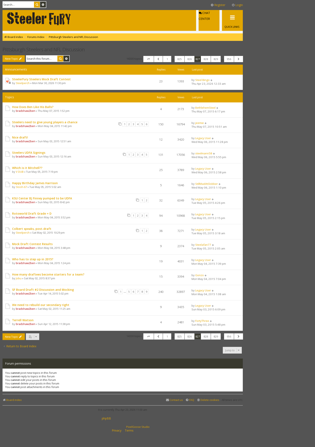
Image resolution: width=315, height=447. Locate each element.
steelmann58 (203, 153)
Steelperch (23, 83)
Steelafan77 (203, 245)
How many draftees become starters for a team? (48, 274)
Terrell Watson (23, 320)
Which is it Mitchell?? (27, 168)
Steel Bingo (202, 80)
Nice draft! (20, 137)
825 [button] (179, 59)
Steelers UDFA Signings (28, 153)
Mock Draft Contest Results (32, 244)
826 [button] (189, 59)
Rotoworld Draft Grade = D (32, 213)
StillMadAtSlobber (206, 184)
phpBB (106, 418)
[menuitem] (208, 400)
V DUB (20, 172)
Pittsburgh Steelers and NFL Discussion (44, 49)
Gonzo (199, 275)
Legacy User (203, 138)
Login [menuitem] (237, 5)
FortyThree (202, 321)
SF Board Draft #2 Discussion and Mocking (43, 290)
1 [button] (167, 59)
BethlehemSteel (205, 108)
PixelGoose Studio (138, 427)
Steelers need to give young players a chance (44, 122)
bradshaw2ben (25, 111)
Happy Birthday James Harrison (35, 183)
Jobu (18, 278)
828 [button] (206, 59)
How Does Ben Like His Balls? (32, 107)
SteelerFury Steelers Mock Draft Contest (41, 79)
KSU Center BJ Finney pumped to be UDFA (42, 198)
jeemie (199, 123)
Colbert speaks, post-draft (31, 229)
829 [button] (216, 59)
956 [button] (229, 59)
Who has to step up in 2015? (32, 259)
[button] (148, 59)
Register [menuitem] (217, 5)
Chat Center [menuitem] (204, 16)
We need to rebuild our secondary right (40, 305)
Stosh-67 (21, 187)
